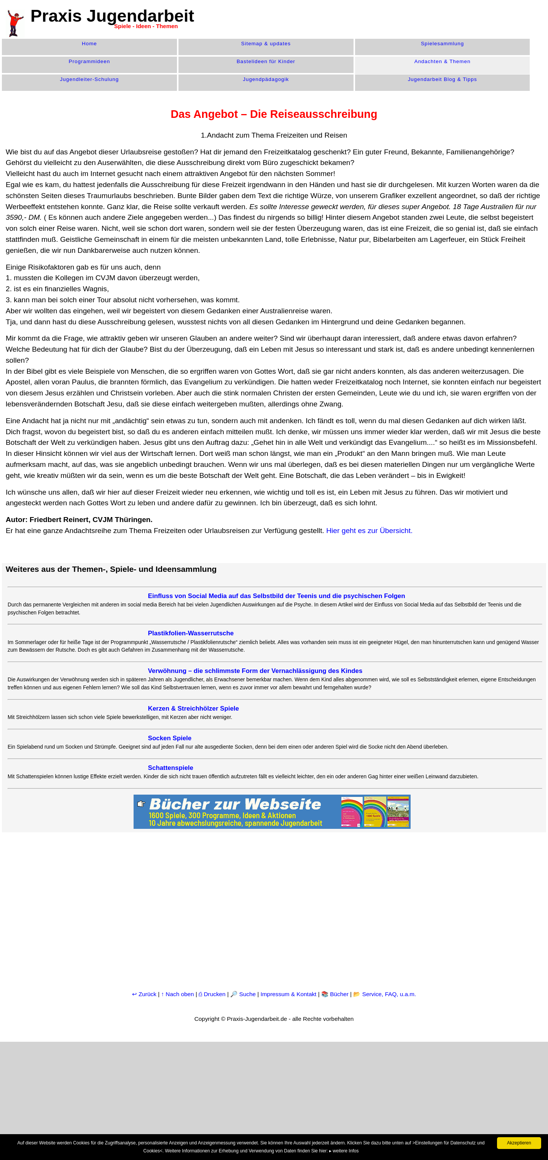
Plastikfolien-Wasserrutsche (191, 633)
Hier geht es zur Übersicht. (369, 531)
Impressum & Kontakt (289, 994)
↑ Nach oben (177, 994)
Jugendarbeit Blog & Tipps (442, 79)
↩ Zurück (144, 994)
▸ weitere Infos (343, 1151)
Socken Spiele (169, 738)
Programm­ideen (89, 61)
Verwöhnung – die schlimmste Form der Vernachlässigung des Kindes (255, 670)
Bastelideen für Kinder (266, 61)
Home (89, 43)
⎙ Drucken (213, 994)
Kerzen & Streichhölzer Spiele (193, 708)
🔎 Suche (243, 994)
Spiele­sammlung (442, 43)
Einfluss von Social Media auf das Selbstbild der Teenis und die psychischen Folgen (276, 596)
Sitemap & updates (266, 43)
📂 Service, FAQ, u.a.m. (384, 994)
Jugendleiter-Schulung (89, 79)
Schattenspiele (170, 767)
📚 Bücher (335, 994)
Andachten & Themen (442, 61)
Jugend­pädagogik (266, 79)
